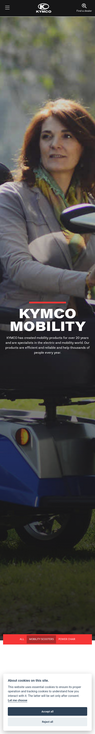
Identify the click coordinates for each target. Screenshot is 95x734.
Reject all (47, 721)
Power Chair (66, 639)
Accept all (47, 711)
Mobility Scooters (41, 639)
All (22, 639)
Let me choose (17, 700)
